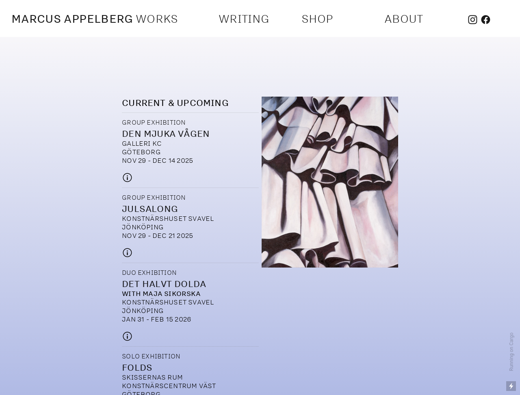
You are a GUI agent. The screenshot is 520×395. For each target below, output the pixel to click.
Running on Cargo (511, 351)
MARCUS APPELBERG (72, 18)
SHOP (317, 18)
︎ (472, 20)
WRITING (244, 18)
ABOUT (403, 18)
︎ (485, 20)
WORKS (158, 18)
